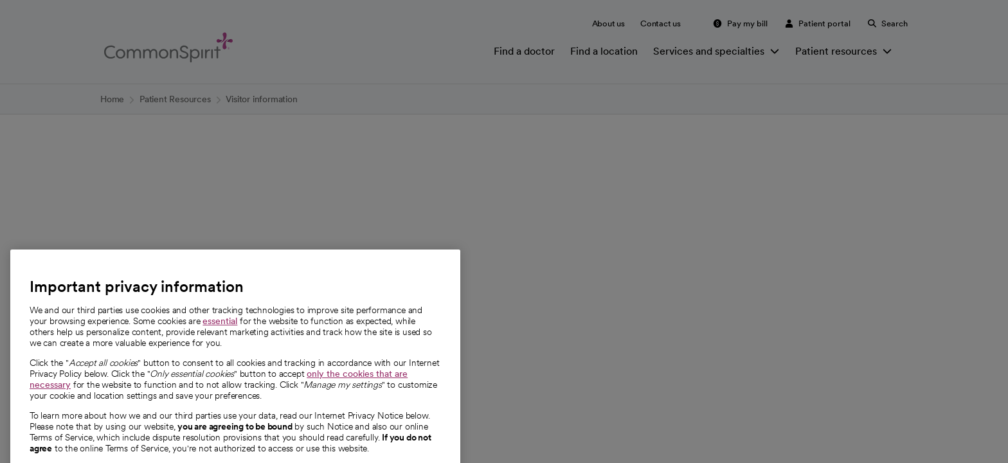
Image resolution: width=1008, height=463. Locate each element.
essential (220, 356)
